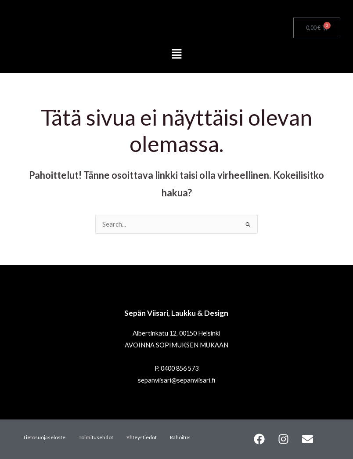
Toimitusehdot (96, 437)
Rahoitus (180, 437)
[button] (176, 54)
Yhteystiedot (141, 437)
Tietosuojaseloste (44, 437)
